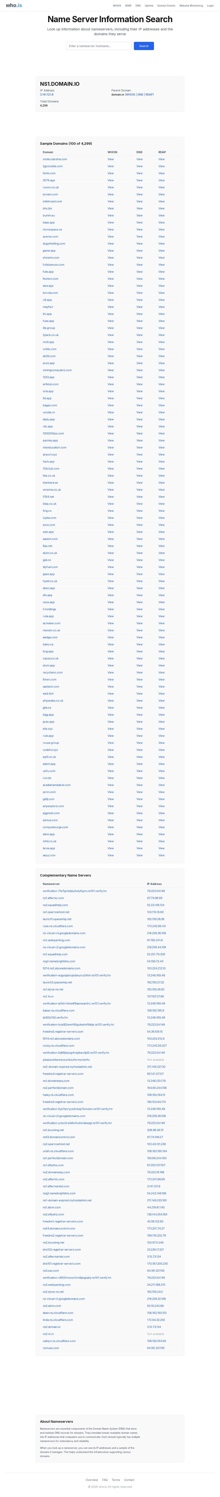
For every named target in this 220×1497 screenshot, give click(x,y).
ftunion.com (50, 278)
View (111, 159)
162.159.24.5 (155, 1291)
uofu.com (49, 771)
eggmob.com (51, 813)
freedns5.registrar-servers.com (63, 1031)
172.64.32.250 (156, 1320)
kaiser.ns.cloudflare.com (58, 1010)
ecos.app (49, 363)
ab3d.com (49, 356)
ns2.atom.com (52, 1305)
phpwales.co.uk (53, 700)
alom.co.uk (50, 553)
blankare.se (50, 482)
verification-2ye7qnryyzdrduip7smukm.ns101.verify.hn (78, 1109)
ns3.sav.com (51, 1270)
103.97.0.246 (155, 1242)
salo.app (48, 532)
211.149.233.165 (157, 1200)
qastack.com (51, 686)
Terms (116, 1480)
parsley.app (50, 440)
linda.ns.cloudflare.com (58, 1320)
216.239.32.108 (156, 1298)
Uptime (149, 5)
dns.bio (47, 208)
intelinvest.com (52, 201)
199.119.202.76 (156, 1235)
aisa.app (48, 285)
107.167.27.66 (155, 996)
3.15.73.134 (154, 1256)
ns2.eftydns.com (53, 1214)
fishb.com (49, 173)
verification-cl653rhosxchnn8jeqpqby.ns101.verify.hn (77, 1277)
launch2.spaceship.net (57, 982)
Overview (92, 1480)
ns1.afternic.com (53, 898)
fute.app (48, 271)
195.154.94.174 (156, 1102)
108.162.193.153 (157, 1313)
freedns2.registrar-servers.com (63, 1235)
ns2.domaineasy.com (56, 1172)
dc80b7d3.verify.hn (55, 1017)
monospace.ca (52, 229)
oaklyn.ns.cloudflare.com (59, 1341)
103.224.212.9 (155, 1038)
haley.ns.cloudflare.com (58, 1095)
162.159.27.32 (155, 982)
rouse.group (51, 742)
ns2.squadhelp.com (55, 905)
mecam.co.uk (51, 630)
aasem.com (50, 539)
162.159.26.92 (155, 989)
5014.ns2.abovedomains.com (61, 968)
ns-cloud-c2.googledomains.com (64, 947)
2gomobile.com (53, 166)
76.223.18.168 (155, 1172)
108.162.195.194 (157, 1151)
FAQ (105, 1480)
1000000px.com (53, 433)
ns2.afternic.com (53, 1179)
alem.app (49, 834)
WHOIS (117, 5)
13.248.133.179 (156, 1080)
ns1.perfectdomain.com (58, 1158)
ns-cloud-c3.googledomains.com (64, 1116)
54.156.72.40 (155, 961)
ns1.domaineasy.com (56, 1080)
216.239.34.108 (156, 947)
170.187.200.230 (157, 1263)
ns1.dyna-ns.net (53, 989)
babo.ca (48, 644)
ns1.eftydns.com (53, 1165)
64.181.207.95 (155, 1270)
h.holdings (49, 609)
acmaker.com (51, 623)
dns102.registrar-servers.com (62, 1249)
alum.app (49, 665)
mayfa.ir (48, 307)
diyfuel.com (50, 567)
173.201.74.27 (156, 1228)
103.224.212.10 (156, 968)
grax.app (48, 721)
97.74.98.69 (154, 898)
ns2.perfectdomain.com (58, 1088)
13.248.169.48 (156, 975)
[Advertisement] (110, 64)
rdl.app (47, 299)
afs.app (47, 595)
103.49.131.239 (156, 1144)
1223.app (48, 377)
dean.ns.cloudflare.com (58, 1313)
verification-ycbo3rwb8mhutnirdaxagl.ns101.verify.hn (77, 1123)
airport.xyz (50, 454)
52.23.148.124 (155, 905)
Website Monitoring (191, 5)
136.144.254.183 (157, 1214)
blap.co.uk (49, 503)
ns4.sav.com (51, 1348)
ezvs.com (49, 524)
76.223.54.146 (156, 891)
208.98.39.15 (155, 1130)
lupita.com (49, 517)
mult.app (48, 342)
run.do (47, 778)
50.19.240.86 (155, 1305)
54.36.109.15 (155, 1031)
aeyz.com (49, 855)
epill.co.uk (49, 757)
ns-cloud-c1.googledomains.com (64, 1298)
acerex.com (50, 236)
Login (210, 5)
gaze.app (49, 574)
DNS (138, 5)
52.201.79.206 (156, 954)
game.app (49, 250)
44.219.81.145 (156, 1207)
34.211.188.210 (156, 1284)
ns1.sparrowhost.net (56, 912)
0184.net (48, 496)
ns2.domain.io (51, 1327)
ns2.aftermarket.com (56, 1256)
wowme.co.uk (52, 489)
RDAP (128, 5)
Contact (129, 1480)
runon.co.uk (51, 187)
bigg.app (48, 714)
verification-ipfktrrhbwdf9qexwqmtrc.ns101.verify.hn (77, 1003)
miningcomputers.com (57, 370)
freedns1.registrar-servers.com (63, 1221)
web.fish (48, 693)
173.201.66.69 (156, 1179)
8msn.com (49, 679)
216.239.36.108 (156, 1116)
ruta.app (48, 616)
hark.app (48, 461)
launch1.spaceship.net (57, 919)
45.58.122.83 (155, 1221)
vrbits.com (49, 349)
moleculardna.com (55, 159)
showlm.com (51, 257)
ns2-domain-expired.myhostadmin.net (67, 1066)
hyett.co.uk (50, 581)
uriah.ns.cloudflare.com (58, 1151)
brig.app (48, 651)
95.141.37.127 (155, 1073)
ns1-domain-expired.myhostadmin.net (67, 1200)
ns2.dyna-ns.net (53, 1291)
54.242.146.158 (156, 1193)
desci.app (49, 588)
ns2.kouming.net (53, 1242)
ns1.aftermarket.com (56, 1186)
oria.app (48, 391)
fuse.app (48, 321)
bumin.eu (49, 215)
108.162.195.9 (155, 1010)
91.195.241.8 (155, 940)
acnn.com (49, 792)
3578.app (49, 180)
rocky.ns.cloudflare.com (58, 1045)
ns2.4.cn (48, 1334)
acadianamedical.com (56, 785)
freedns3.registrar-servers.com (63, 1102)
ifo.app (47, 314)
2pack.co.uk (51, 335)
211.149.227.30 (156, 1066)
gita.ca (47, 707)
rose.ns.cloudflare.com (58, 926)
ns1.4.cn (48, 996)
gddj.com (48, 799)
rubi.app (48, 735)
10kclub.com (51, 468)
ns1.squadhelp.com (55, 954)
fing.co (47, 510)
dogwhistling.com (54, 243)
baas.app (49, 222)
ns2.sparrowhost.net (56, 1144)
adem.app (49, 764)
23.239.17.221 (155, 1249)
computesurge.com (55, 827)
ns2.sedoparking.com (56, 1284)
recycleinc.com (53, 672)
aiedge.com (50, 637)
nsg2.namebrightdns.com (59, 1193)
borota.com (50, 292)
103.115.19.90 (155, 912)
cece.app (49, 602)
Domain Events (166, 5)
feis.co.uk (49, 475)
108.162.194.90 (156, 1341)
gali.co (47, 560)
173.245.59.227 (157, 1045)
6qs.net (47, 546)
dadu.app (49, 419)
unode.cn (49, 412)
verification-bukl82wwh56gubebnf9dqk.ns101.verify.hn (78, 1024)
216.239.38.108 (156, 933)
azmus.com (50, 820)
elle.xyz (48, 728)
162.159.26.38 (155, 919)
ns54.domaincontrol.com (59, 1228)
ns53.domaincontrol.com (59, 1137)
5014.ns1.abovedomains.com (61, 1038)
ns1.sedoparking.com (56, 940)
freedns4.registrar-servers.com (63, 1073)
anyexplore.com (53, 806)
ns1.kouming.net (53, 1130)
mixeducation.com (54, 447)
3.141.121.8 (46, 94)
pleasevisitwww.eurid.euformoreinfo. (66, 1059)
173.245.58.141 (156, 926)
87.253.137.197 (156, 1165)
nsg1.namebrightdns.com (59, 961)
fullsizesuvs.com (53, 264)
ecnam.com (50, 194)
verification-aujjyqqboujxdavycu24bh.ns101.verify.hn (77, 975)
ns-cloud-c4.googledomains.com (64, 933)
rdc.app (48, 426)
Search (143, 46)
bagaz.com (50, 405)
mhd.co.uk (49, 841)
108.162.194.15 (156, 1095)
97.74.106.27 (155, 1137)
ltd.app (47, 398)
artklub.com (50, 384)
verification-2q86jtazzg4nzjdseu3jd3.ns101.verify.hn (76, 1052)
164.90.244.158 (157, 1088)
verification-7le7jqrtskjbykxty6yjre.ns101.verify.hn (75, 891)
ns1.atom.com (52, 1207)
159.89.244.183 (157, 1158)
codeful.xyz (50, 750)
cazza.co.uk (50, 658)
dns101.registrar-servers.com (61, 1263)
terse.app (49, 848)
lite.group (49, 328)
